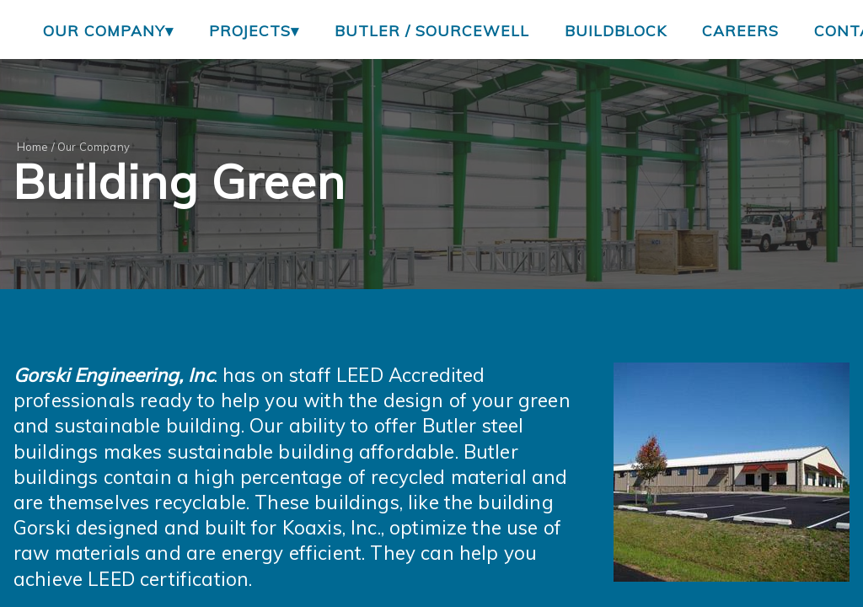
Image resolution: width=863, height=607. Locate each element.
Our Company (93, 146)
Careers (740, 30)
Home (33, 146)
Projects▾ (254, 30)
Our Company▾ (108, 30)
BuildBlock (616, 30)
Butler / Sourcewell (432, 30)
